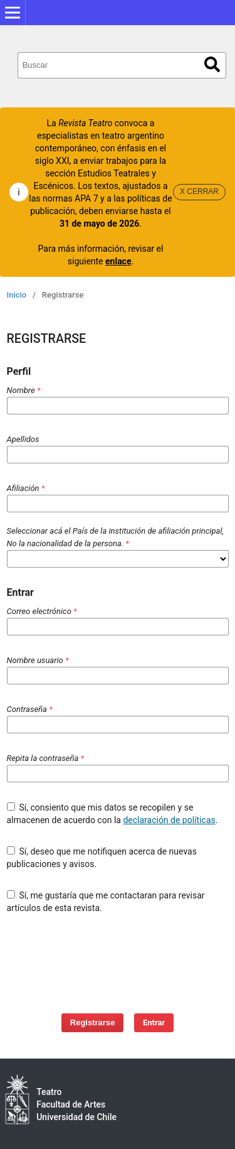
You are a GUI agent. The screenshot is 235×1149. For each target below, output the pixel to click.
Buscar (212, 64)
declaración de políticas (169, 820)
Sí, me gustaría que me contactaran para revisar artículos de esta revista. (106, 901)
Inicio (17, 294)
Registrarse (92, 1022)
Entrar (154, 1022)
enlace (118, 261)
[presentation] (121, 957)
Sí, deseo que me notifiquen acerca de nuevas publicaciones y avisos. (102, 857)
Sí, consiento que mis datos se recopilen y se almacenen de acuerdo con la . (112, 813)
